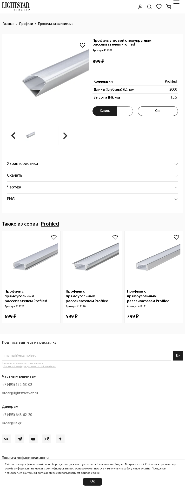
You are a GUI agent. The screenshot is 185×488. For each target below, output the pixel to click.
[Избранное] (159, 7)
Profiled (171, 82)
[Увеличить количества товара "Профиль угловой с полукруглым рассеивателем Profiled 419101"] (129, 111)
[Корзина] (168, 7)
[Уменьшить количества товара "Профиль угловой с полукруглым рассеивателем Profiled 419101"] (121, 111)
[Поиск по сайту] (149, 7)
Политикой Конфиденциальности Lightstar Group (29, 366)
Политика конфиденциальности (25, 458)
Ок (92, 481)
